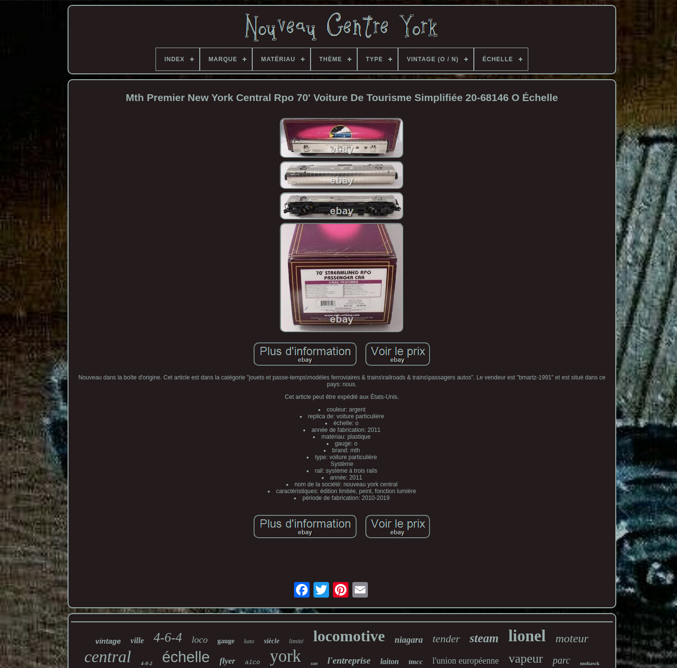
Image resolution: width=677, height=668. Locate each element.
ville (137, 640)
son (314, 663)
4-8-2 (147, 663)
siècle (271, 641)
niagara (409, 640)
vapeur (526, 658)
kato (249, 641)
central (107, 657)
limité (296, 641)
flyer (227, 661)
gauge (225, 641)
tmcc (416, 662)
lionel (527, 636)
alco (252, 662)
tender (446, 639)
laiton (389, 661)
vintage (108, 641)
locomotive (349, 636)
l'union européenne (466, 661)
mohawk (589, 663)
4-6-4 (168, 637)
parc (561, 660)
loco (200, 639)
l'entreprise (349, 660)
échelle (186, 657)
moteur (572, 638)
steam (484, 638)
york (285, 656)
